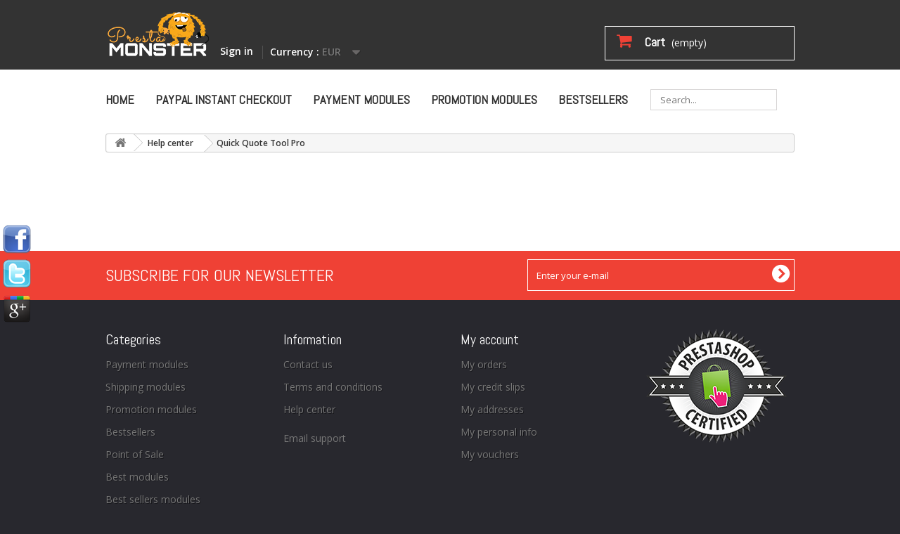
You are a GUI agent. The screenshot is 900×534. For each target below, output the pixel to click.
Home (119, 99)
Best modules (137, 476)
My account (490, 339)
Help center (170, 143)
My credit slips (493, 386)
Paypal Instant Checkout (223, 99)
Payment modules (361, 99)
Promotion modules (484, 99)
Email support (314, 438)
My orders (484, 364)
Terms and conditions (332, 386)
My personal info (499, 431)
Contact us (308, 364)
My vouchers (490, 454)
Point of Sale (134, 454)
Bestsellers (593, 99)
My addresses (492, 409)
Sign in (236, 51)
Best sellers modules (152, 499)
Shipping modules (145, 386)
